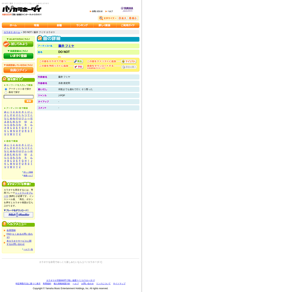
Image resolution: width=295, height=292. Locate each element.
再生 (78, 61)
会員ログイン (18, 70)
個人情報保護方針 (62, 283)
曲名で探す (14, 92)
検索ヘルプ (28, 175)
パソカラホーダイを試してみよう (18, 44)
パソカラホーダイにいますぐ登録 (18, 56)
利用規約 (47, 283)
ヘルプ (76, 283)
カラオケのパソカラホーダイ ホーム (13, 25)
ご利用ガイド (127, 25)
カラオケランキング (82, 25)
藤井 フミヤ (66, 45)
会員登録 (11, 230)
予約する (78, 67)
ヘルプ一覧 (28, 249)
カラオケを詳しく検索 (105, 25)
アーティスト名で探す (20, 89)
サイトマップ (119, 283)
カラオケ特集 (36, 25)
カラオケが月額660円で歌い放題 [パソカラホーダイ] (70, 280)
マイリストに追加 (128, 61)
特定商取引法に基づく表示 (28, 283)
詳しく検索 (28, 172)
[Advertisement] (71, 271)
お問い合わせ (87, 283)
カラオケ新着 (59, 25)
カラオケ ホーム (12, 32)
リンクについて (103, 283)
